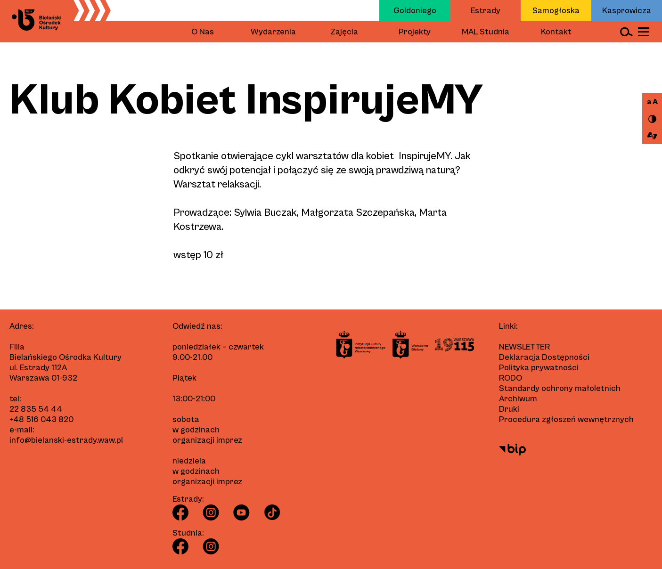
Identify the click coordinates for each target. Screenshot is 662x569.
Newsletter (524, 347)
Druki (509, 409)
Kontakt (556, 32)
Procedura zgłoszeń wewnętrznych (566, 419)
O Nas (202, 32)
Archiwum (518, 399)
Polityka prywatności (539, 368)
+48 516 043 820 (41, 419)
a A (652, 102)
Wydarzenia (273, 32)
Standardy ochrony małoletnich (560, 388)
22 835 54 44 (35, 409)
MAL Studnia (485, 32)
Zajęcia (344, 32)
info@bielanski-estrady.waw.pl (66, 440)
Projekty (415, 32)
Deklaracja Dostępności (544, 357)
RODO (510, 378)
